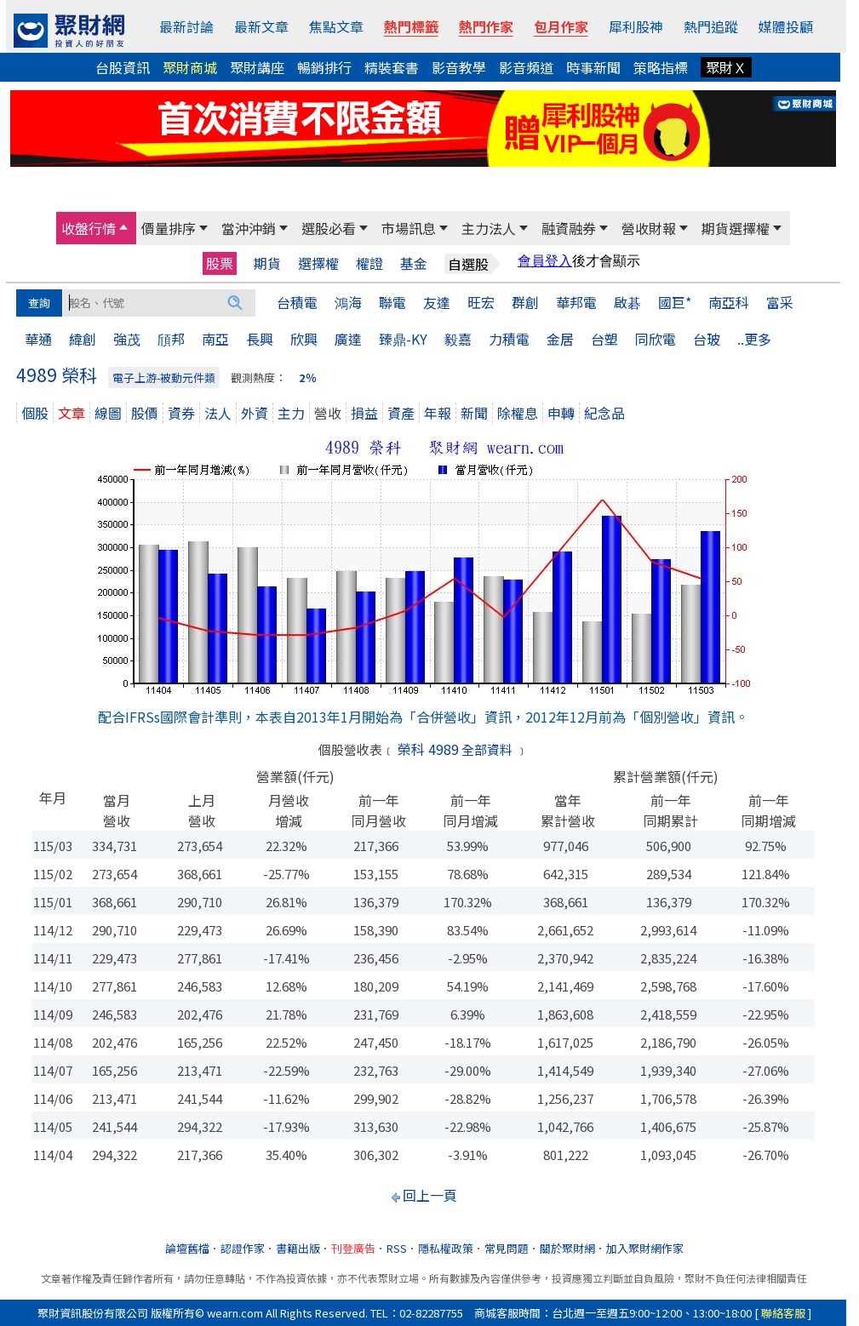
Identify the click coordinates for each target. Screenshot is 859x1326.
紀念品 (604, 413)
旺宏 (481, 302)
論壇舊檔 (187, 1248)
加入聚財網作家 (645, 1248)
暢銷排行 (324, 67)
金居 (560, 339)
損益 (364, 413)
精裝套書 (391, 67)
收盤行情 (88, 228)
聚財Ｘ (726, 67)
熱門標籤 (411, 26)
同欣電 (655, 339)
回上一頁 (430, 1195)
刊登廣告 (353, 1248)
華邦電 (576, 302)
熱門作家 (486, 26)
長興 (259, 339)
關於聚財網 (567, 1248)
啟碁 (627, 302)
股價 (144, 413)
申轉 (561, 413)
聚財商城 (190, 67)
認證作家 (242, 1248)
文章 (71, 413)
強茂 (126, 339)
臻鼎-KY (403, 339)
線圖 (108, 413)
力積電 (509, 339)
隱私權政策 (445, 1248)
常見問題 (506, 1248)
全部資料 (487, 749)
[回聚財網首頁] (69, 30)
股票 (219, 263)
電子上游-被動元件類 (163, 377)
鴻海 (348, 302)
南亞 (215, 339)
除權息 (517, 413)
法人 (218, 413)
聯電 (392, 302)
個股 (35, 413)
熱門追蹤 (711, 26)
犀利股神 (636, 26)
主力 (291, 413)
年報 (437, 413)
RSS (397, 1248)
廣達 (348, 339)
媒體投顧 (786, 26)
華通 (38, 339)
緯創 (82, 339)
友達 (436, 302)
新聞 (474, 413)
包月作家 (561, 26)
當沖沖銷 (248, 228)
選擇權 (318, 263)
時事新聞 (593, 67)
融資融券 (568, 228)
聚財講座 (257, 67)
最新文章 (261, 26)
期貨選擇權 (736, 228)
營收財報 (648, 228)
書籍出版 (298, 1248)
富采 (779, 302)
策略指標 (660, 67)
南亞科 (728, 302)
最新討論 (186, 26)
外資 (254, 413)
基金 (413, 263)
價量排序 (168, 228)
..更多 (754, 339)
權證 (369, 263)
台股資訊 (122, 67)
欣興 (304, 339)
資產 (401, 413)
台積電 (297, 302)
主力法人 (488, 228)
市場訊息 (408, 228)
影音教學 (459, 67)
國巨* (674, 302)
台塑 (604, 339)
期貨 (267, 263)
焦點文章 (336, 26)
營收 (327, 413)
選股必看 (328, 228)
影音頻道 (526, 67)
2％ (308, 377)
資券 (181, 413)
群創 (525, 302)
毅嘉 (458, 339)
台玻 (706, 339)
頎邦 (171, 339)
